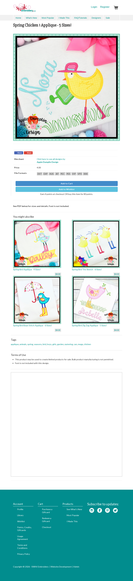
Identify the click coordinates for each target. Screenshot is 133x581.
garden (60, 344)
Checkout (46, 527)
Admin (76, 566)
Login (94, 7)
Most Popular (48, 18)
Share (19, 153)
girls (54, 344)
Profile (20, 509)
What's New (31, 18)
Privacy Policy (23, 554)
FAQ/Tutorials (80, 18)
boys (49, 344)
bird (44, 344)
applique (15, 344)
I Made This (64, 18)
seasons (38, 344)
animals (23, 344)
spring (30, 344)
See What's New (74, 509)
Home (18, 18)
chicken (87, 344)
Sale (108, 18)
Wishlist (21, 521)
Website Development (61, 566)
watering (69, 344)
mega (80, 344)
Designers (96, 18)
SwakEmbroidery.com (35, 9)
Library (20, 515)
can (75, 344)
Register (105, 7)
